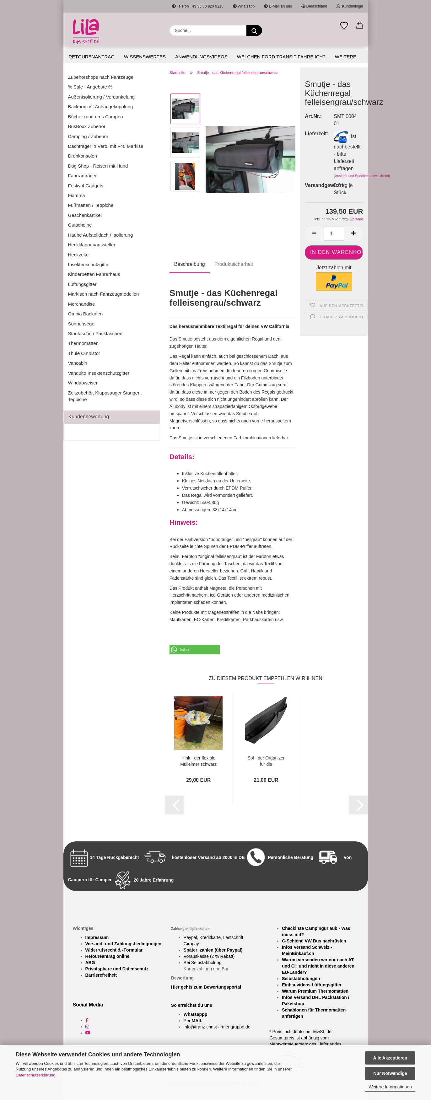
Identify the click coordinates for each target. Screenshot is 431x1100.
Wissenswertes (145, 56)
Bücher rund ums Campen (95, 116)
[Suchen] (254, 30)
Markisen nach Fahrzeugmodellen (103, 294)
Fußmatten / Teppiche (91, 205)
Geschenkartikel (85, 215)
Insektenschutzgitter (89, 264)
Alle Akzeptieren (390, 1057)
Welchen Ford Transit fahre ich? (281, 56)
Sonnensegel (82, 323)
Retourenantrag (92, 56)
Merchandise (81, 304)
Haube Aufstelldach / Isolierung (100, 235)
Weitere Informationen (390, 1086)
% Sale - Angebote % (90, 86)
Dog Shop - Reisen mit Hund (98, 166)
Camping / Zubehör (88, 136)
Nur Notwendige (390, 1073)
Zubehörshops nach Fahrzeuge (100, 77)
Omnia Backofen (85, 313)
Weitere (345, 56)
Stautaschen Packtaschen (95, 333)
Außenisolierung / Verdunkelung (101, 96)
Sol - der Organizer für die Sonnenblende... (266, 760)
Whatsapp (244, 6)
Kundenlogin (350, 6)
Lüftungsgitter (82, 284)
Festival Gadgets (86, 185)
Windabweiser (83, 382)
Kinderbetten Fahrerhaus (94, 274)
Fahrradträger (82, 175)
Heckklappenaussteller (92, 244)
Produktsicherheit (233, 264)
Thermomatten (83, 343)
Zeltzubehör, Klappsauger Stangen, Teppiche (105, 396)
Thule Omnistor (84, 353)
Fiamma (76, 195)
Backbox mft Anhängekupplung (100, 106)
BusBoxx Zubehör (86, 126)
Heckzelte (78, 254)
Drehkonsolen (82, 155)
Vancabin (77, 363)
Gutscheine (80, 225)
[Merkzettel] (344, 26)
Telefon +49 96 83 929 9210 (198, 6)
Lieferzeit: (314, 133)
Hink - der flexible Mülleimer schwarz (198, 760)
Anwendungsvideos (201, 56)
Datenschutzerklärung (35, 1075)
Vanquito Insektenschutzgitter (99, 373)
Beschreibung (189, 264)
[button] (360, 26)
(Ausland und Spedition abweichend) (362, 176)
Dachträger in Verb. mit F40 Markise (105, 146)
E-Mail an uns (278, 6)
